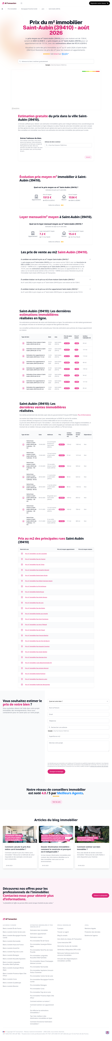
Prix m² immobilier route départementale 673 (38, 663)
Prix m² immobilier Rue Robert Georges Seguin (39, 581)
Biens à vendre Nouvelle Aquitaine (14, 959)
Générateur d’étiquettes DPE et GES (69, 950)
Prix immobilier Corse (37, 989)
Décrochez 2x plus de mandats (67, 946)
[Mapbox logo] (15, 108)
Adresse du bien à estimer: (53, 142)
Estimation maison (36, 937)
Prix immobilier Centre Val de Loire (41, 976)
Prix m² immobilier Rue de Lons (34, 603)
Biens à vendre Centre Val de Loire (14, 932)
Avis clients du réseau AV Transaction (69, 939)
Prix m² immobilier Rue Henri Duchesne (36, 619)
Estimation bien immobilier (39, 930)
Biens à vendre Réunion (10, 986)
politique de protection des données (99, 766)
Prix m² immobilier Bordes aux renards (36, 613)
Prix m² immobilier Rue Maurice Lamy (36, 679)
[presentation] (61, 756)
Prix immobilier (12, 9)
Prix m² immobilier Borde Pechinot (35, 673)
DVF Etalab (73, 415)
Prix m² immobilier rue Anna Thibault (36, 624)
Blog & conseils (62, 935)
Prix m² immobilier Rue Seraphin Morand (37, 570)
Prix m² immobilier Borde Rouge (34, 592)
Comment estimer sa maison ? (40, 1001)
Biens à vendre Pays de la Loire (13, 952)
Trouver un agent (63, 932)
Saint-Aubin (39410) (54, 9)
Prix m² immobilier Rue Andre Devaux (36, 597)
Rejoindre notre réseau (99, 3)
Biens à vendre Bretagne (11, 955)
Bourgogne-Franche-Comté (29, 9)
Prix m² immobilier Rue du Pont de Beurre (37, 641)
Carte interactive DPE (64, 942)
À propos (60, 928)
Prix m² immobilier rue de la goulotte (36, 553)
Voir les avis (57, 802)
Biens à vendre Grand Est (11, 948)
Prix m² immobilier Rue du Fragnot (35, 559)
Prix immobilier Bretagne (38, 985)
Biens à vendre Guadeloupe (12, 983)
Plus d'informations (84, 415)
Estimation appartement (38, 934)
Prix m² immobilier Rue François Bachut (36, 635)
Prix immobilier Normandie (39, 967)
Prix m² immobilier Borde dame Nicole (36, 575)
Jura (43, 9)
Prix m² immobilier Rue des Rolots (35, 608)
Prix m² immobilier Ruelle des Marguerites (37, 684)
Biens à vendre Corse (10, 979)
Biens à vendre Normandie (11, 941)
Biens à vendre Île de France (12, 928)
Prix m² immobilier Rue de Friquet (35, 630)
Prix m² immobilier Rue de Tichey (34, 564)
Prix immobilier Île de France (39, 941)
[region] (56, 90)
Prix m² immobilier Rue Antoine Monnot (36, 668)
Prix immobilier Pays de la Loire (40, 992)
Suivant (88, 157)
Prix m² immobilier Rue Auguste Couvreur (37, 646)
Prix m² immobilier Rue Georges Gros (36, 657)
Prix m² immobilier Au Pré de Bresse (35, 586)
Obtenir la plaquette (100, 895)
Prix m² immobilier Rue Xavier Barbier (36, 652)
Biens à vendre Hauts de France (13, 945)
